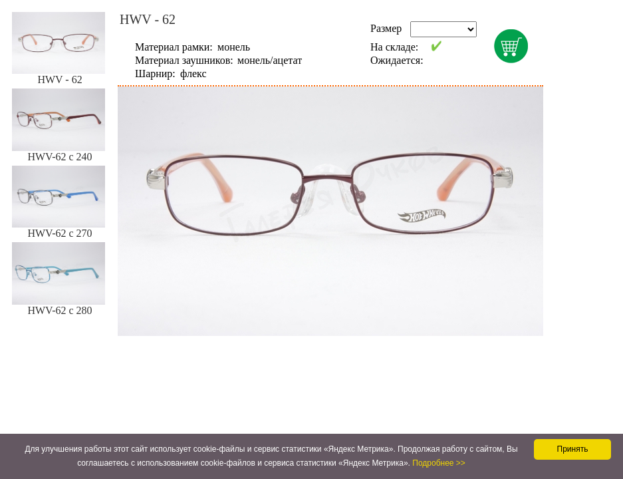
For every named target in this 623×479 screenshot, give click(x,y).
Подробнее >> (438, 463)
